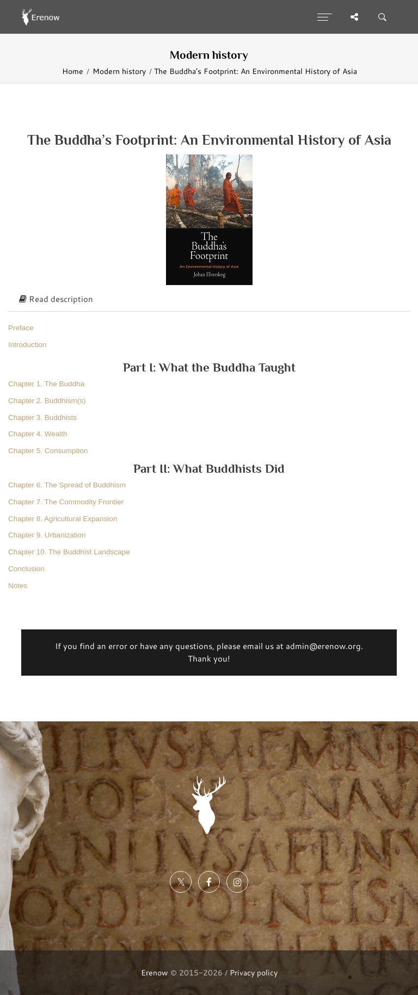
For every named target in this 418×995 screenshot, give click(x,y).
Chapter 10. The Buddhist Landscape (69, 552)
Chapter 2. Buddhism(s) (47, 401)
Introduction (27, 345)
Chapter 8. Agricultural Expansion (62, 519)
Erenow (154, 972)
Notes (17, 586)
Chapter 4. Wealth (37, 434)
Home (72, 71)
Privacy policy (254, 972)
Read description (56, 299)
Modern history (119, 71)
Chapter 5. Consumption (48, 451)
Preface (21, 328)
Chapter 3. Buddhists (42, 417)
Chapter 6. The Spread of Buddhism (67, 485)
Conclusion (26, 569)
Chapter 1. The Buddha (46, 384)
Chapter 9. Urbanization (47, 535)
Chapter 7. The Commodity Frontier (66, 502)
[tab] (209, 300)
